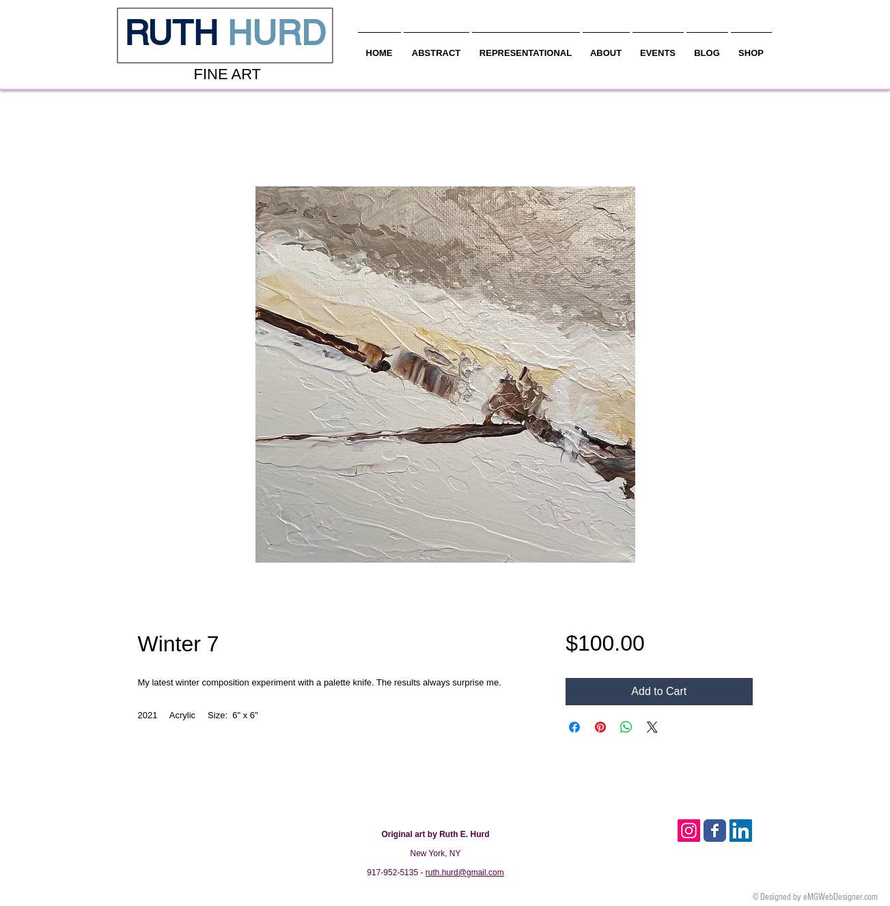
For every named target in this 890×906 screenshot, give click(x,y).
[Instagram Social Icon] (689, 830)
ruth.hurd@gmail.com (465, 872)
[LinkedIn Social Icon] (740, 830)
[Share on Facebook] (574, 727)
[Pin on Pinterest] (600, 727)
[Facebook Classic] (715, 830)
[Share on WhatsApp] (626, 727)
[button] (606, 47)
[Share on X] (652, 727)
